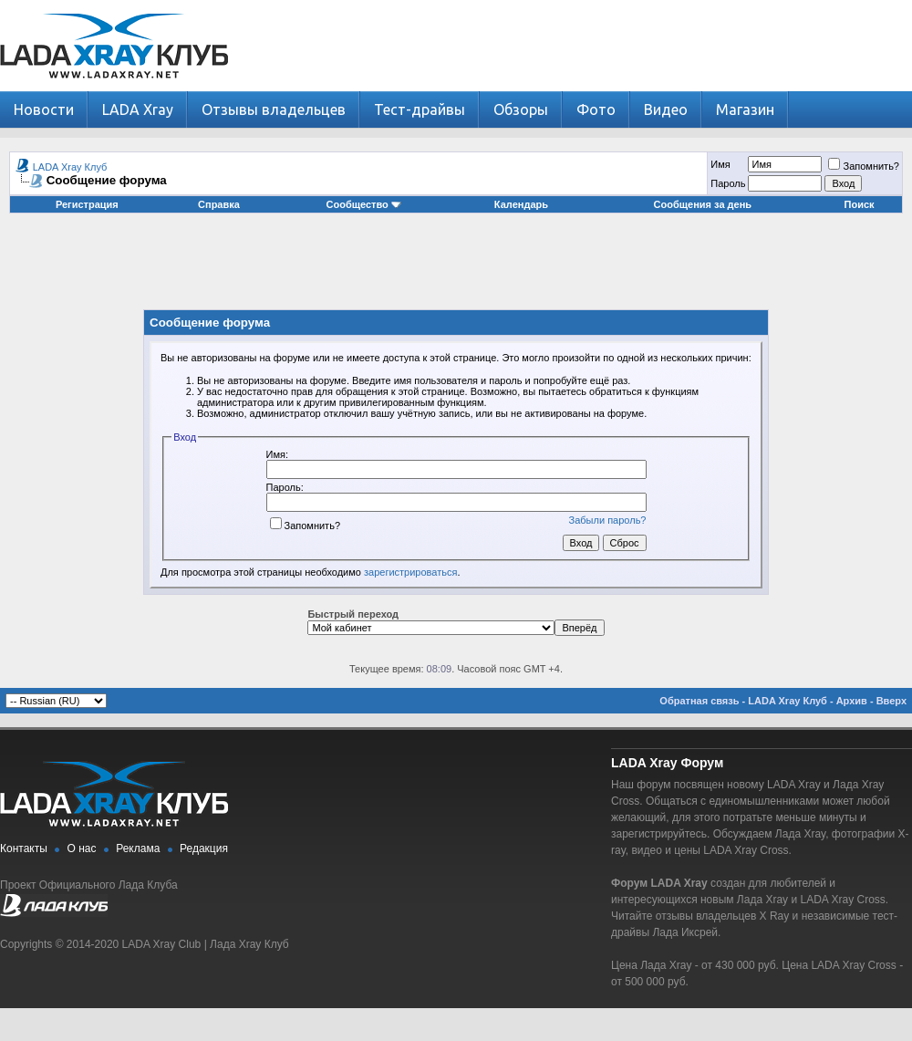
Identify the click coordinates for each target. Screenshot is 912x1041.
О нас (82, 848)
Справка (219, 204)
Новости (44, 109)
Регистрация (87, 204)
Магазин (745, 109)
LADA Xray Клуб (70, 166)
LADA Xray (137, 109)
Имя (720, 164)
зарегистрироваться (410, 572)
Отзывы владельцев (274, 109)
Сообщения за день (702, 204)
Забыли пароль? (608, 520)
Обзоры (520, 109)
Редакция (204, 848)
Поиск (860, 204)
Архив (851, 700)
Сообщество (363, 204)
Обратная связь (699, 700)
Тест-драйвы (419, 109)
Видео (666, 109)
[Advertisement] (456, 268)
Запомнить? (863, 166)
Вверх (891, 700)
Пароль (727, 183)
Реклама (138, 848)
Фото (596, 109)
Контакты (23, 848)
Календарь (521, 204)
